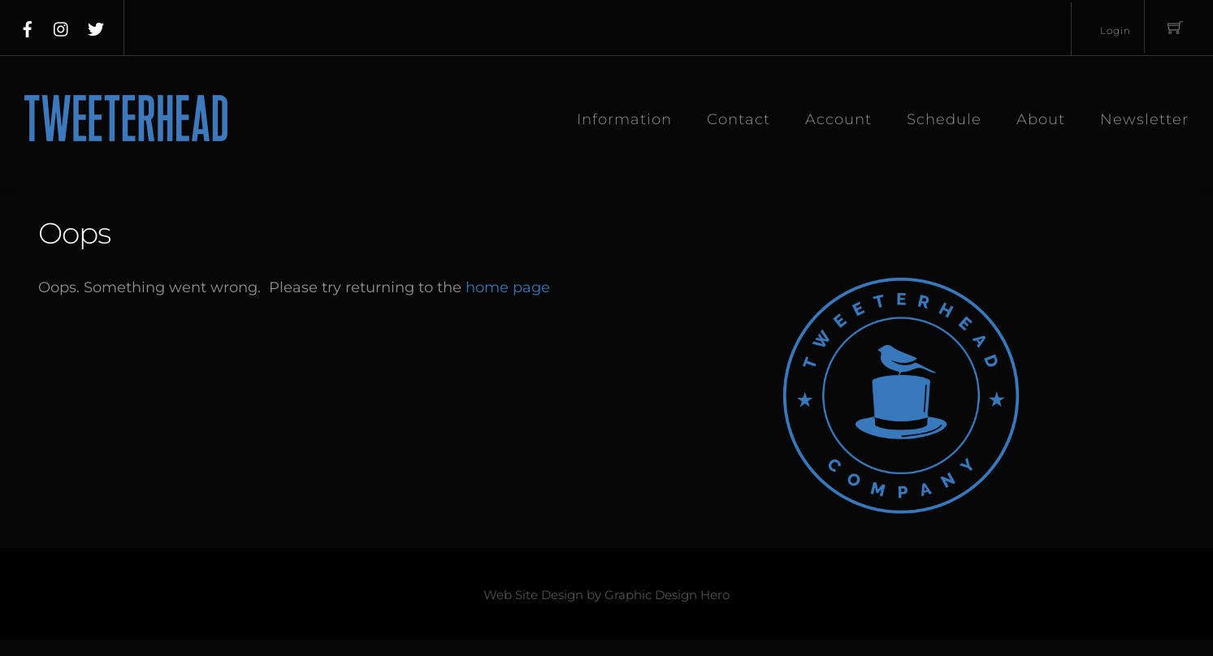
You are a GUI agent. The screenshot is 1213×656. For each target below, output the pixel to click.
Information (624, 119)
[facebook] (27, 26)
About (1040, 119)
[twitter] (95, 26)
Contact (738, 119)
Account (838, 119)
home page (508, 287)
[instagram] (61, 26)
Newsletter (1144, 119)
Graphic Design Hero (667, 595)
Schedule (944, 119)
